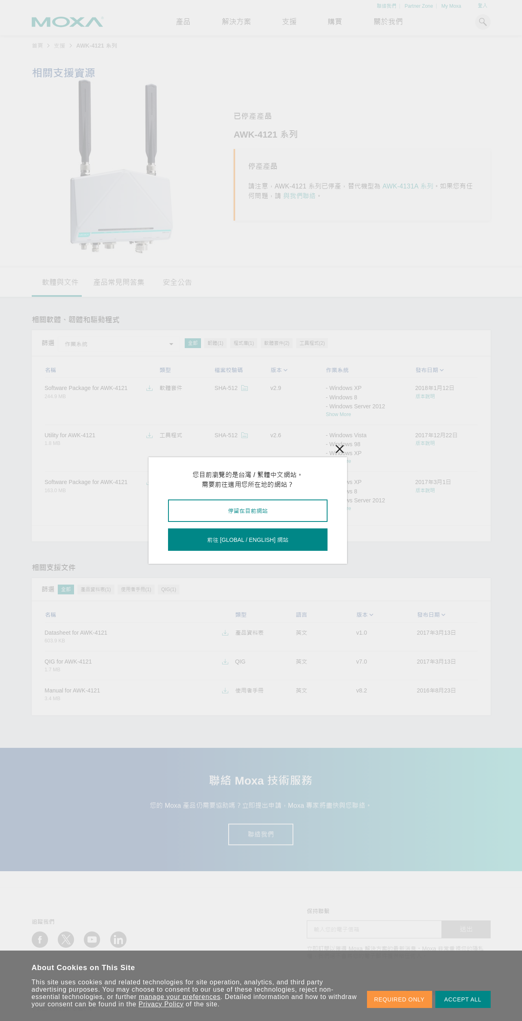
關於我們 (388, 22)
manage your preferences (180, 996)
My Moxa (451, 6)
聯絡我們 (386, 6)
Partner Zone (418, 6)
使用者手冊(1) (136, 589)
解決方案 (236, 22)
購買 (335, 22)
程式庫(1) (244, 343)
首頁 (37, 45)
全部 (193, 343)
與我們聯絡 (299, 196)
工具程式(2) (312, 343)
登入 (482, 5)
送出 (466, 929)
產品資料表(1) (96, 589)
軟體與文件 (60, 282)
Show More (338, 414)
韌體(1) (215, 343)
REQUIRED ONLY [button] (399, 999)
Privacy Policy (161, 1004)
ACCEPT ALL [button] (463, 999)
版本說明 (425, 396)
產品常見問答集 (118, 282)
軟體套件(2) (277, 343)
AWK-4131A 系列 (407, 186)
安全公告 (177, 282)
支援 (289, 22)
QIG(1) (168, 589)
